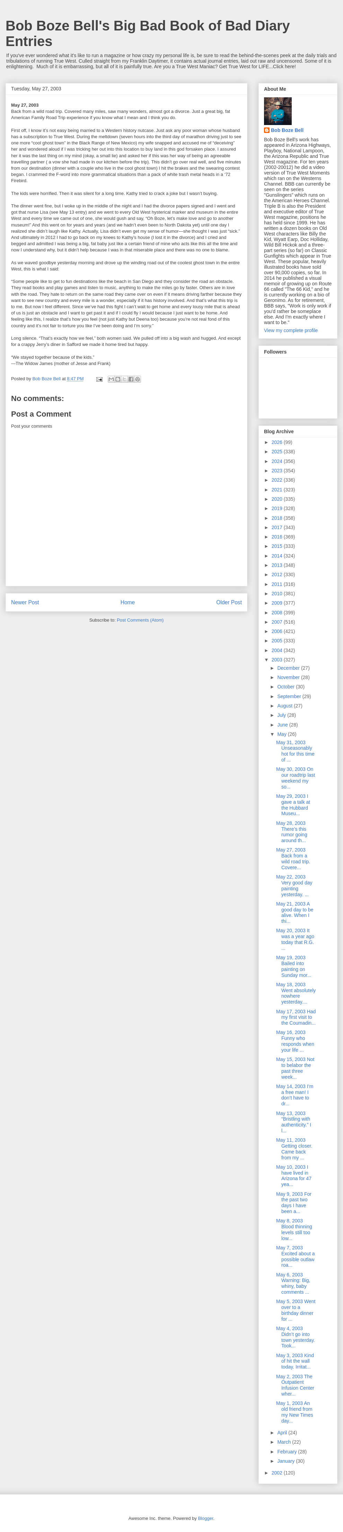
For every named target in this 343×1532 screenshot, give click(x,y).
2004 (278, 650)
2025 (278, 451)
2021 (278, 489)
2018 (278, 518)
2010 (278, 593)
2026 (278, 442)
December (289, 668)
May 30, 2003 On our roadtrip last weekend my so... (295, 777)
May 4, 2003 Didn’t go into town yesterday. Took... (295, 1337)
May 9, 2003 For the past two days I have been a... (293, 1202)
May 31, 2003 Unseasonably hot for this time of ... (295, 751)
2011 (278, 584)
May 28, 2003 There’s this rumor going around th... (291, 831)
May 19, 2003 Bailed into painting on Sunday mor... (293, 966)
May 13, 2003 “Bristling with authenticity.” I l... (293, 1122)
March (284, 1442)
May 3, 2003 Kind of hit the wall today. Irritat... (295, 1361)
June (283, 725)
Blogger (205, 1518)
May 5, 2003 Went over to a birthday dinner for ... (295, 1310)
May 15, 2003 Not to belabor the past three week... (295, 1068)
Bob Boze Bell (287, 130)
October (286, 686)
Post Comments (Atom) (140, 620)
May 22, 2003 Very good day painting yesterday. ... (294, 885)
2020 (278, 499)
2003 (278, 659)
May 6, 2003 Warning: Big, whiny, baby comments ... (293, 1283)
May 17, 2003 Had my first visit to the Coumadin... (296, 1017)
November (289, 677)
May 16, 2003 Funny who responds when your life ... (295, 1041)
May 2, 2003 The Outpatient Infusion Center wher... (295, 1385)
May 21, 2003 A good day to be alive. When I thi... (295, 912)
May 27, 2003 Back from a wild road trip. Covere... (293, 858)
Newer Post (25, 602)
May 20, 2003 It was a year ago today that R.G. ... (295, 939)
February (287, 1451)
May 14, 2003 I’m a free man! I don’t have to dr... (294, 1095)
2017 (278, 527)
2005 (278, 640)
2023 (278, 470)
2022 (278, 480)
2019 (278, 508)
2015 (278, 546)
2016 (278, 537)
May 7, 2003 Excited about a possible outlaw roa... (295, 1256)
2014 (278, 556)
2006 (278, 631)
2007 (278, 622)
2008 (278, 612)
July (282, 715)
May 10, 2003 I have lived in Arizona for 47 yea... (293, 1175)
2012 (278, 574)
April (282, 1432)
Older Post (229, 602)
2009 (278, 603)
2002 (278, 1473)
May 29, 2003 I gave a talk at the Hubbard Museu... (293, 804)
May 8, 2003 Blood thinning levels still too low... (294, 1229)
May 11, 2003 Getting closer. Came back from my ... (294, 1148)
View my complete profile (291, 330)
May (282, 734)
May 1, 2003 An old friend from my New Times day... (294, 1411)
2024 (278, 461)
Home (128, 602)
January (286, 1461)
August (285, 706)
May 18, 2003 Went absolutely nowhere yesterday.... (296, 993)
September (289, 696)
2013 (278, 565)
